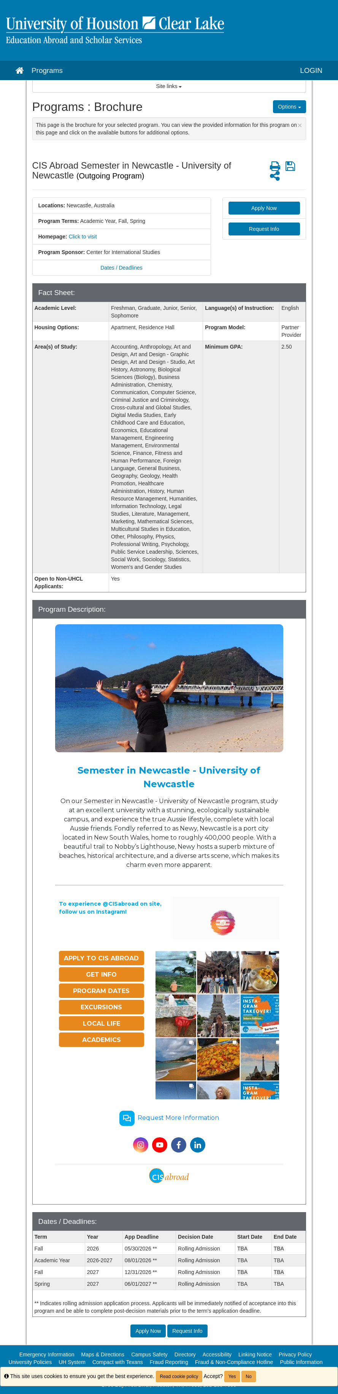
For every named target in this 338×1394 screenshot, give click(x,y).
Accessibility (217, 1354)
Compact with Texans (117, 1362)
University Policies (30, 1362)
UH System (72, 1362)
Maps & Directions (103, 1354)
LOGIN (311, 70)
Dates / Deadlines (121, 268)
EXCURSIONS (101, 1007)
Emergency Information (47, 1354)
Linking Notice (255, 1354)
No (248, 1376)
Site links (169, 86)
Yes (232, 1376)
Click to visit (83, 237)
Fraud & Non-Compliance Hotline (234, 1362)
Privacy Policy (295, 1354)
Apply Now (264, 208)
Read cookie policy (179, 1376)
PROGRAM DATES (101, 991)
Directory (185, 1354)
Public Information (301, 1362)
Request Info (264, 229)
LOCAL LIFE (101, 1023)
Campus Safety (149, 1354)
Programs (47, 70)
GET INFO (101, 974)
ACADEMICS (101, 1040)
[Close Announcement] (299, 125)
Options (289, 107)
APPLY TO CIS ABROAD (101, 958)
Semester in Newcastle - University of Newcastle (169, 777)
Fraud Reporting (169, 1362)
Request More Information (169, 1118)
